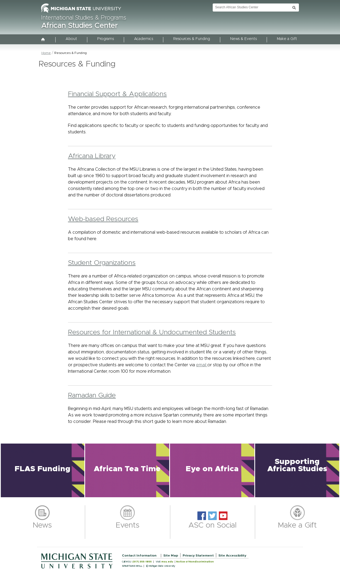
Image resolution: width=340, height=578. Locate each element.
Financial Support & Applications (117, 94)
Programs (105, 39)
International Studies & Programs (83, 18)
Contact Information (139, 555)
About (71, 39)
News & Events (243, 39)
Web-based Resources (103, 219)
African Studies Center (79, 26)
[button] (42, 470)
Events (127, 525)
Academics (143, 39)
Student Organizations (102, 262)
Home (46, 52)
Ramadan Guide (92, 395)
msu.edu (167, 562)
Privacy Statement (198, 555)
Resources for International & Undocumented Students (152, 332)
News (42, 525)
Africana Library (91, 156)
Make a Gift (287, 39)
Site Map (170, 555)
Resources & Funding (191, 39)
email (201, 365)
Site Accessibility (232, 555)
